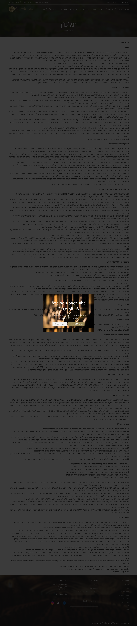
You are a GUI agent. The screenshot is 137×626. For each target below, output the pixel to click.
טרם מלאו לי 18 (60, 324)
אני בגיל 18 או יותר (76, 324)
